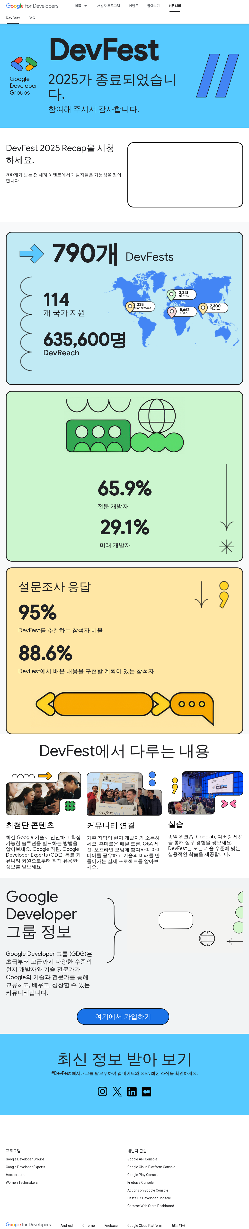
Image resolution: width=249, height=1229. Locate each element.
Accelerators (16, 1175)
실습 (176, 823)
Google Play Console (143, 1175)
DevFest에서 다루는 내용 (124, 751)
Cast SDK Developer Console (149, 1198)
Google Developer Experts (25, 1167)
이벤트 (133, 6)
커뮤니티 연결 (111, 825)
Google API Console (142, 1159)
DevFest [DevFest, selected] (13, 18)
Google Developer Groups (25, 1159)
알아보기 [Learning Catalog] (153, 6)
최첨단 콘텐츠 (30, 824)
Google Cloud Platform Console (151, 1167)
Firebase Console (140, 1182)
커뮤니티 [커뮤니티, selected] (175, 6)
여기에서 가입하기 (123, 1016)
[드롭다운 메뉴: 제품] (87, 6)
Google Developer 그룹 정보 (41, 914)
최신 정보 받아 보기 (124, 1059)
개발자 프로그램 (108, 6)
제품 (78, 6)
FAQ (31, 18)
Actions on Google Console (147, 1190)
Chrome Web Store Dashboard (150, 1206)
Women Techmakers (22, 1182)
